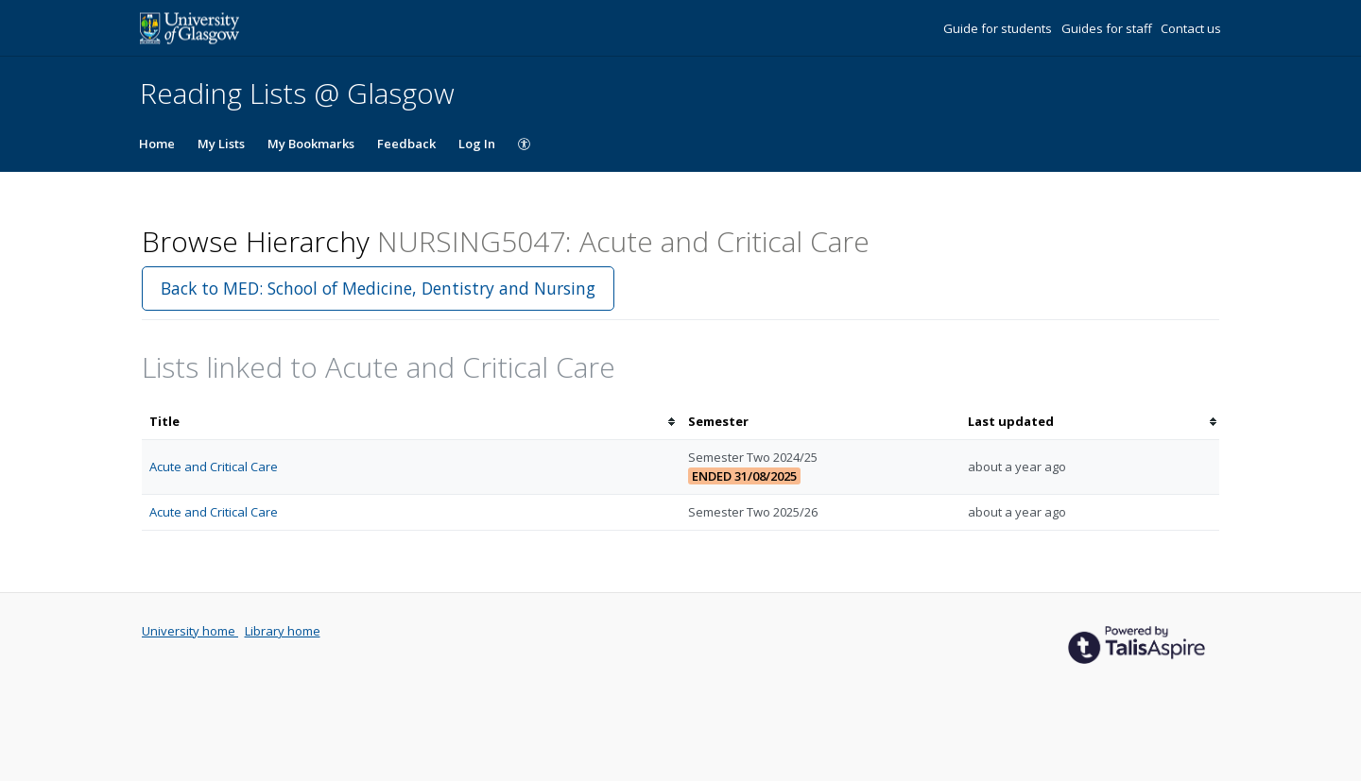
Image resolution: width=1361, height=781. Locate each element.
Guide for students (999, 28)
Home (157, 143)
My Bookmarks (310, 143)
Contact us (1191, 28)
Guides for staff (1108, 28)
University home (190, 630)
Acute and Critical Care (213, 466)
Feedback (406, 143)
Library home (282, 630)
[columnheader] (411, 421)
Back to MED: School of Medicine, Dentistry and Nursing (378, 288)
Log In (476, 143)
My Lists (221, 143)
